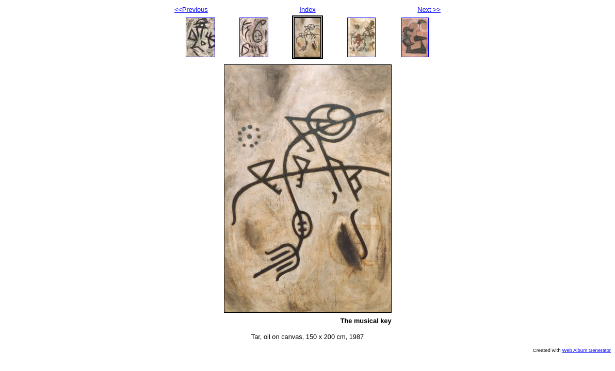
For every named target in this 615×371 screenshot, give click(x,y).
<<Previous (191, 9)
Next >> (429, 9)
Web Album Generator (586, 350)
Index (307, 9)
